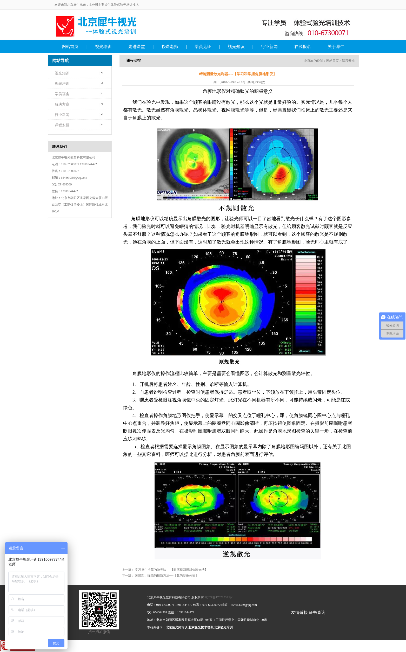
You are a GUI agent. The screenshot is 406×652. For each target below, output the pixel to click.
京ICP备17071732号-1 (219, 597)
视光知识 (236, 46)
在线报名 (302, 46)
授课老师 (170, 46)
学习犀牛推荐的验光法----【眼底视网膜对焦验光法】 (171, 570)
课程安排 (62, 125)
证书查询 (317, 612)
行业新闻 (269, 46)
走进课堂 (136, 46)
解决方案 (62, 104)
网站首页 (70, 46)
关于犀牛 (336, 46)
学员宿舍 (62, 94)
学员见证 (203, 46)
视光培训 (103, 46)
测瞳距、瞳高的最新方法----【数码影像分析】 (166, 575)
